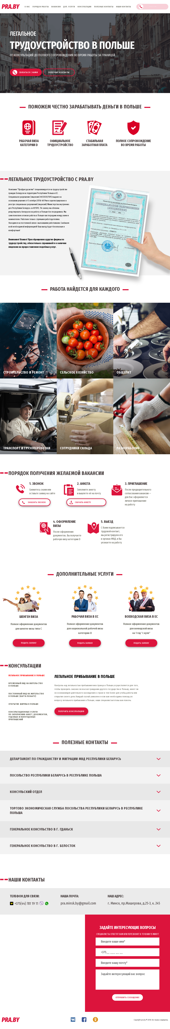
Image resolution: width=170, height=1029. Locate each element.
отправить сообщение (127, 998)
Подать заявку (28, 643)
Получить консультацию (72, 712)
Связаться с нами (154, 6)
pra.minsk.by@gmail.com (78, 904)
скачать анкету (94, 502)
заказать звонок (47, 503)
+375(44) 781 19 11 (29, 904)
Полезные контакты (64, 71)
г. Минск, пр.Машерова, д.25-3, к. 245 (134, 904)
